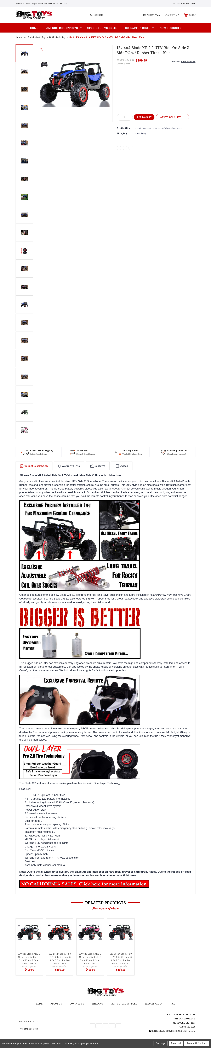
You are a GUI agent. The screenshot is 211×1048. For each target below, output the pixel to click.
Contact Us (77, 1003)
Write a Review (188, 61)
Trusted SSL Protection (129, 454)
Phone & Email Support (83, 454)
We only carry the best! (174, 454)
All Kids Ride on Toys (64, 28)
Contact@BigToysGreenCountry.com (173, 1031)
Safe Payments (127, 450)
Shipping (97, 1003)
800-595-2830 (188, 3)
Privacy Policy (29, 1021)
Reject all (176, 1043)
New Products (170, 28)
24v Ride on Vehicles (102, 28)
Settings (160, 1043)
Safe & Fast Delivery (34, 454)
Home (34, 28)
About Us (56, 1003)
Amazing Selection (175, 450)
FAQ (173, 1003)
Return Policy (154, 1003)
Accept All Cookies (197, 1043)
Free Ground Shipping (37, 450)
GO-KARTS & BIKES (139, 28)
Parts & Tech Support (124, 1003)
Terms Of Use (29, 1029)
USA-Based (80, 450)
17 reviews (175, 61)
